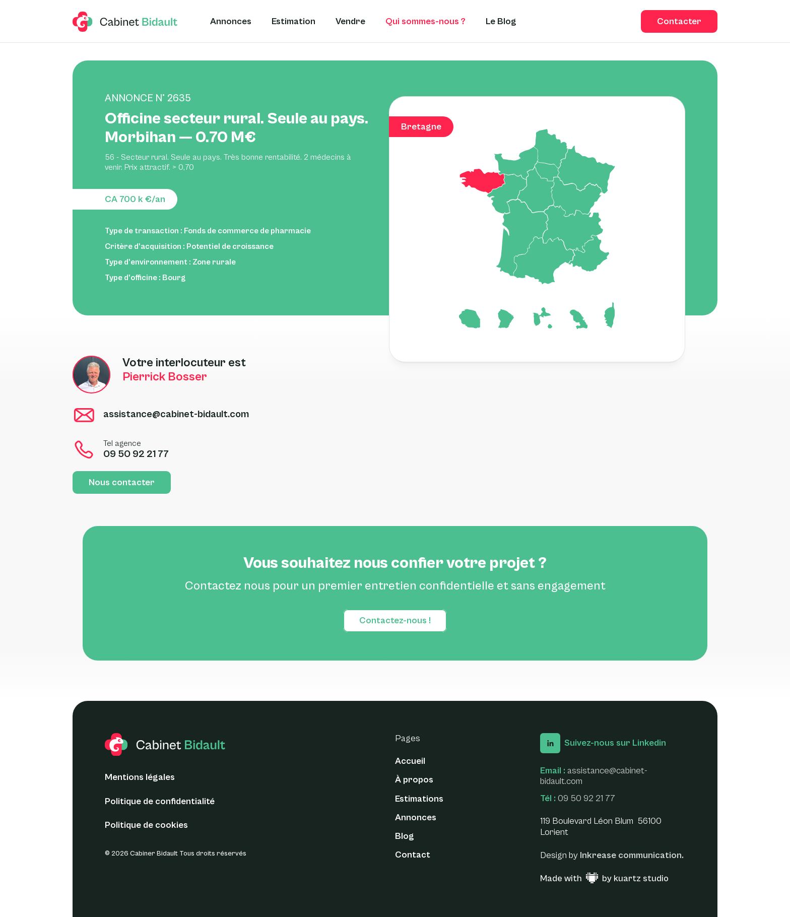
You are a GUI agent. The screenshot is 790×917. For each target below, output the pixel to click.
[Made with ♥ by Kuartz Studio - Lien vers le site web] (604, 879)
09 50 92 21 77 (586, 798)
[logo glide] (125, 22)
